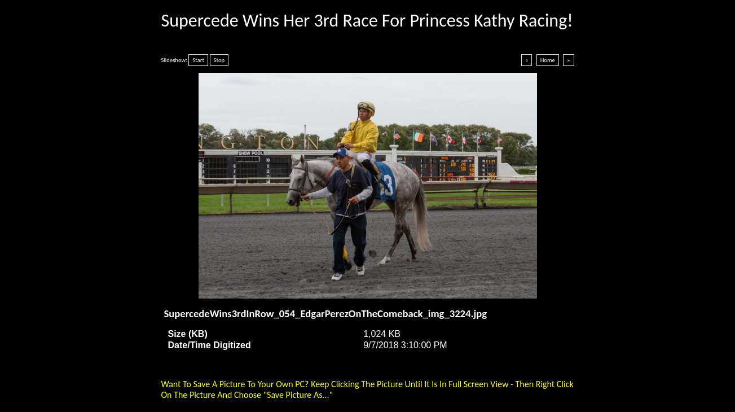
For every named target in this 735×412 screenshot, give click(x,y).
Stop (219, 60)
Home (547, 60)
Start (198, 60)
